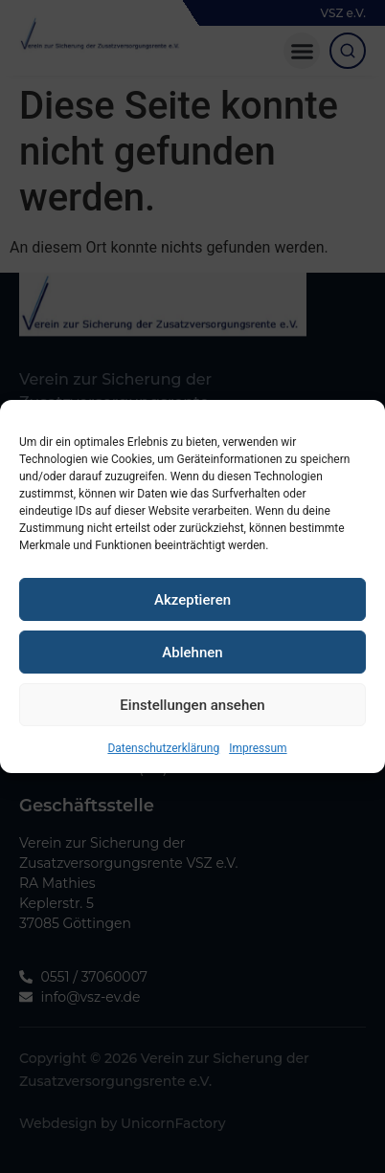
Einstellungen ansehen (192, 727)
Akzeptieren (192, 622)
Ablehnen (192, 674)
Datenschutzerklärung (163, 770)
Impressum (257, 770)
